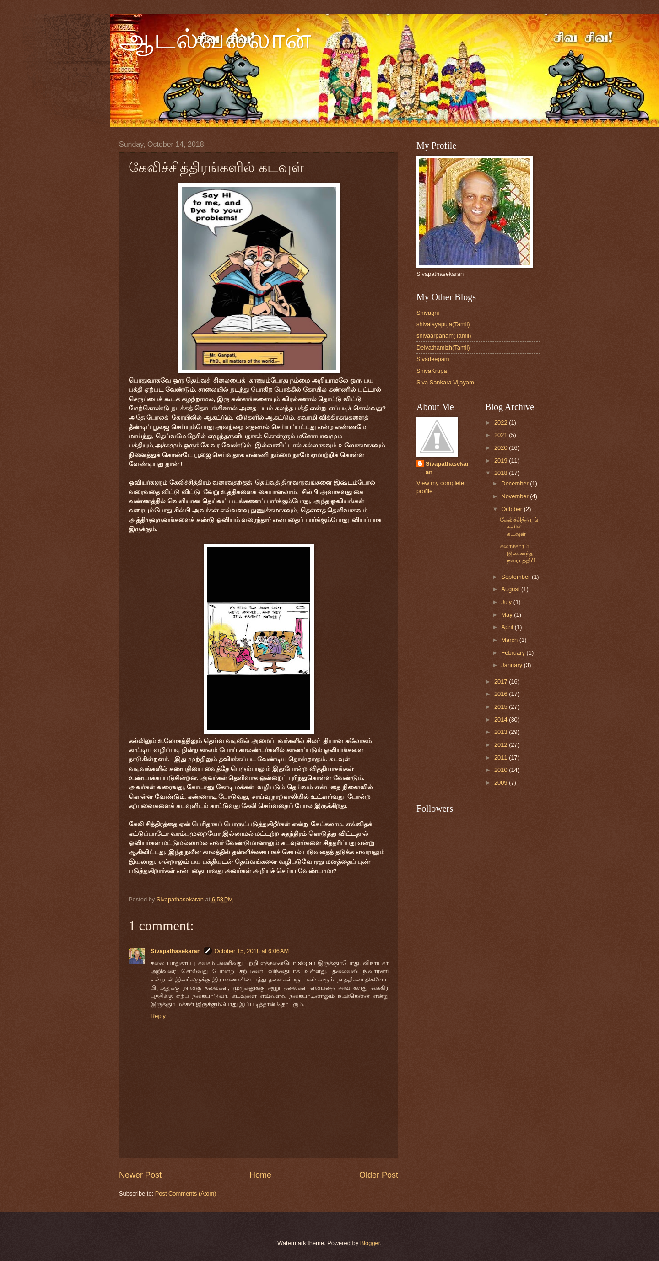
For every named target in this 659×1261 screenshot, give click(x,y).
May (507, 614)
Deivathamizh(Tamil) (443, 347)
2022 (501, 422)
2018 (501, 472)
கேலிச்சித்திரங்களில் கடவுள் (519, 526)
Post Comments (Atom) (185, 1193)
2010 (501, 769)
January (512, 665)
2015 (501, 706)
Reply (158, 1016)
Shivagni (427, 312)
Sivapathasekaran (176, 951)
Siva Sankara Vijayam (445, 382)
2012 (501, 744)
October (512, 509)
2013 (501, 731)
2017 (501, 681)
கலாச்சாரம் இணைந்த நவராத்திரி (517, 553)
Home (260, 1175)
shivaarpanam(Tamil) (443, 335)
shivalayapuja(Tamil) (443, 324)
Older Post (378, 1175)
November (515, 496)
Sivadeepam (432, 359)
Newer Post (140, 1175)
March (510, 639)
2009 (501, 782)
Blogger (370, 1242)
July (507, 601)
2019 (501, 460)
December (515, 483)
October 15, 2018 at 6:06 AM (252, 951)
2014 (501, 719)
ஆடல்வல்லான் (215, 39)
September (516, 576)
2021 (501, 434)
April (507, 627)
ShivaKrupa (431, 370)
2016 (501, 693)
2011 (501, 757)
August (511, 589)
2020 (501, 447)
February (513, 652)
